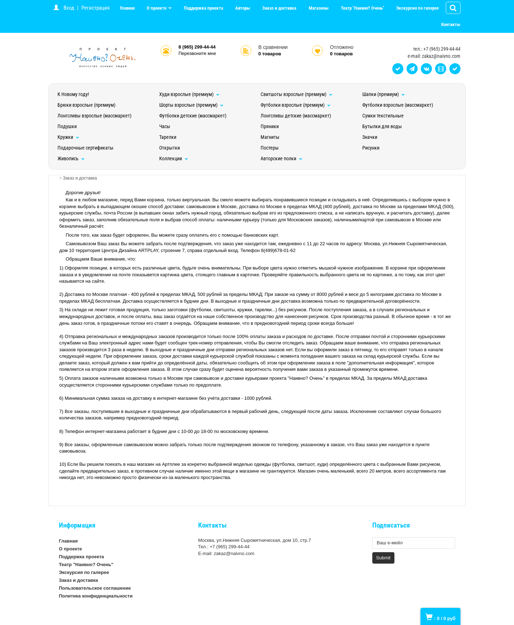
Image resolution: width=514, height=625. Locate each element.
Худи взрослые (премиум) (189, 94)
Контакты (450, 24)
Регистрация (95, 8)
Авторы (242, 8)
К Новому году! (73, 94)
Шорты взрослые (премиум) (191, 105)
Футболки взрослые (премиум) (296, 105)
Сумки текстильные (383, 116)
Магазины (319, 8)
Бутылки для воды (382, 126)
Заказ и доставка (279, 8)
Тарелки (167, 137)
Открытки (169, 148)
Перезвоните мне (197, 53)
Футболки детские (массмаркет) (192, 116)
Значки (369, 137)
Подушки (67, 126)
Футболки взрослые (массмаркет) (397, 105)
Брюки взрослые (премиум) (86, 105)
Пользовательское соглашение (95, 588)
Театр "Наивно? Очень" (362, 8)
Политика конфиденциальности (95, 596)
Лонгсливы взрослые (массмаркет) (94, 116)
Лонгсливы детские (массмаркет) (296, 116)
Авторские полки (281, 158)
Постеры (270, 148)
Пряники (270, 126)
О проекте (157, 8)
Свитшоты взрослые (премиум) (296, 94)
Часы (164, 126)
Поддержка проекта (203, 8)
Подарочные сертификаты (85, 148)
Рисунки (370, 148)
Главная (127, 8)
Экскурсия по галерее (417, 8)
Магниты (270, 137)
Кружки (68, 137)
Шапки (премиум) (383, 94)
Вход (69, 8)
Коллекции (173, 158)
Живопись (71, 158)
